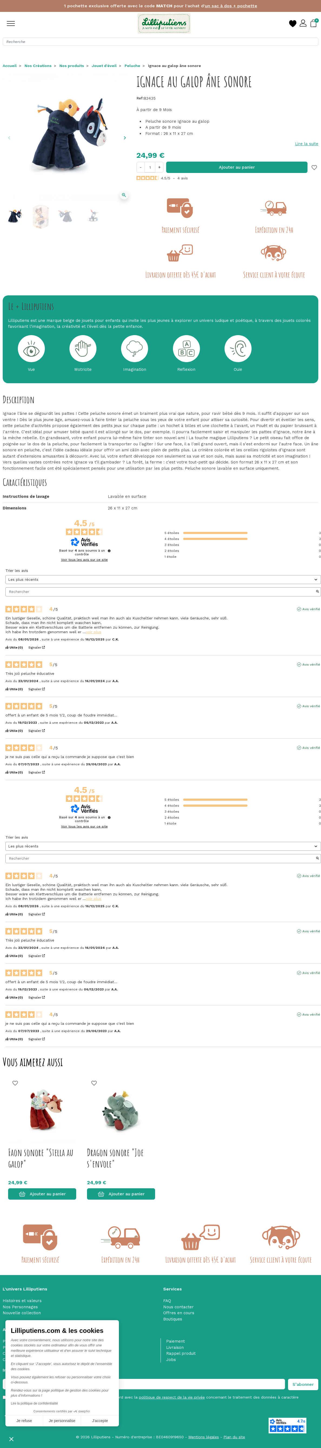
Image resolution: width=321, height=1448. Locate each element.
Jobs (171, 1359)
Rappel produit (181, 1353)
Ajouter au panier (237, 167)
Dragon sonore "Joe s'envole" (115, 1158)
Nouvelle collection (22, 1312)
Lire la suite (306, 143)
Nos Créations (38, 66)
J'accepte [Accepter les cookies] (100, 1421)
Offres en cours (178, 1312)
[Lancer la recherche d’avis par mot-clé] (317, 592)
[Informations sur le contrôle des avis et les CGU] (109, 551)
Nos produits (71, 66)
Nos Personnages (20, 1306)
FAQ (167, 1300)
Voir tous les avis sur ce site (84, 560)
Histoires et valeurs (22, 1300)
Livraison (175, 1347)
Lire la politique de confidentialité (34, 1403)
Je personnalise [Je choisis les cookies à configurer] (62, 1421)
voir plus (93, 632)
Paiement (175, 1341)
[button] (11, 1438)
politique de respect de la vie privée (172, 1397)
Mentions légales (203, 1437)
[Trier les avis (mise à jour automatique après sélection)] (163, 579)
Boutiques (172, 1319)
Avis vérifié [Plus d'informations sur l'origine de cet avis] (311, 609)
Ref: (140, 98)
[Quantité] (150, 167)
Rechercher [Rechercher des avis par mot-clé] (160, 591)
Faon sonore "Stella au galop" (40, 1158)
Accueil (10, 66)
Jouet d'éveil (104, 66)
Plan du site (234, 1437)
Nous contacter (178, 1306)
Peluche (132, 66)
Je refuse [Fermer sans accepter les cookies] (24, 1421)
